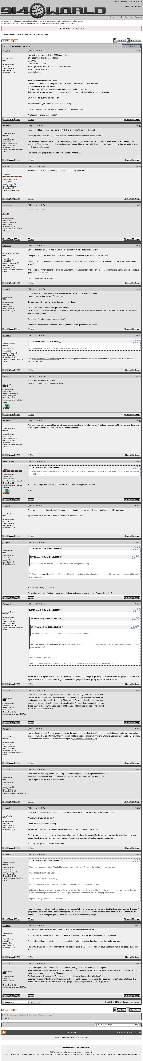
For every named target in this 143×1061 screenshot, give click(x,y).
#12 (139, 542)
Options (130, 46)
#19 (139, 925)
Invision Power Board (62, 1038)
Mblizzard (7, 126)
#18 (139, 854)
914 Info (132, 1)
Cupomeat (7, 246)
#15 (139, 729)
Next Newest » (135, 1002)
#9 (139, 421)
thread (67, 144)
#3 (139, 166)
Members (128, 17)
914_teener (7, 205)
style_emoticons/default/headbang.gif (80, 130)
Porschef (6, 376)
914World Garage (41, 34)
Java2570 (6, 690)
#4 (139, 205)
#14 (139, 690)
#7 (139, 335)
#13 (139, 604)
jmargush (7, 51)
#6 (139, 289)
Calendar (138, 17)
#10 (139, 461)
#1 (139, 51)
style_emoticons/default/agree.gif (45, 359)
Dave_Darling (8, 461)
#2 (139, 126)
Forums (124, 1)
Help (112, 17)
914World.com (10, 34)
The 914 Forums (25, 34)
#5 (139, 245)
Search (119, 17)
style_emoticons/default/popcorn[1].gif (47, 383)
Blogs (140, 1)
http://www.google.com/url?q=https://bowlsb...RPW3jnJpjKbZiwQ (83, 982)
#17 (139, 808)
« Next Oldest (109, 1002)
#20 (139, 963)
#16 (139, 769)
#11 (139, 506)
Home (116, 1)
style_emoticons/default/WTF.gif (84, 739)
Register (80, 28)
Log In (74, 28)
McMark (6, 166)
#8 (139, 376)
